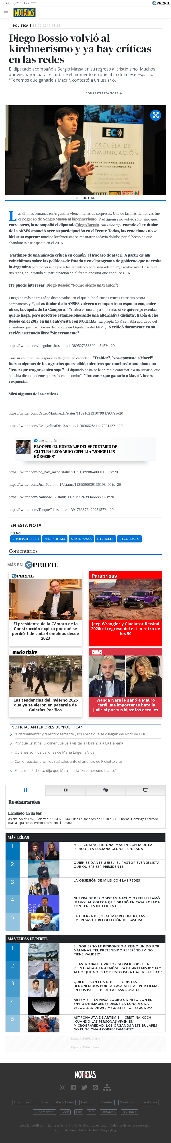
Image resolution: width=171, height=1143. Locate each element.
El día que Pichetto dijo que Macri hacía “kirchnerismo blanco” (66, 770)
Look (65, 1112)
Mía (91, 1112)
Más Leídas (18, 837)
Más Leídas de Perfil (27, 939)
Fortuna (87, 1102)
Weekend (127, 1102)
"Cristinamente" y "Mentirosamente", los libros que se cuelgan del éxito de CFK (80, 734)
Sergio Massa (81, 539)
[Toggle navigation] (7, 12)
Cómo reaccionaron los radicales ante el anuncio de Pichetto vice (68, 761)
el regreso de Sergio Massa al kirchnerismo (57, 219)
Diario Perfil (23, 1102)
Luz (78, 1112)
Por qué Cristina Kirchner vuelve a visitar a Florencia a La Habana (69, 743)
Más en (32, 565)
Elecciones (105, 539)
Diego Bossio (87, 225)
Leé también (48, 441)
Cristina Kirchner (26, 539)
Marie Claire (64, 1102)
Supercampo (45, 1112)
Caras (44, 1102)
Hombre (106, 1102)
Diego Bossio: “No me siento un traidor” (82, 285)
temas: (15, 533)
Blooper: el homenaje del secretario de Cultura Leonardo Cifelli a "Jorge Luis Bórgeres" (75, 451)
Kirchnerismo (55, 539)
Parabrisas (149, 1102)
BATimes (129, 1112)
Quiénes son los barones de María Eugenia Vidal (55, 752)
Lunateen (108, 1112)
